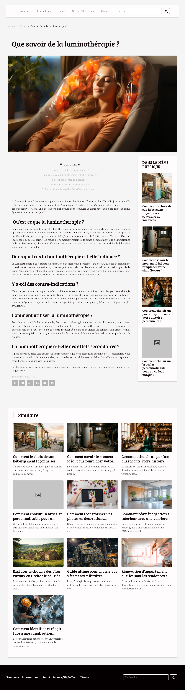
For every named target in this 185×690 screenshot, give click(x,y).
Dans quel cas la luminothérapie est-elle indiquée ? (70, 175)
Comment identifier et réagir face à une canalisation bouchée (37, 633)
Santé (62, 11)
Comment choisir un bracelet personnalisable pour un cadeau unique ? (156, 368)
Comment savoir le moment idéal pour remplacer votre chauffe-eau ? (155, 265)
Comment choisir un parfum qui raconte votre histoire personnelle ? (156, 315)
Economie (24, 11)
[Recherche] (137, 11)
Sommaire (72, 164)
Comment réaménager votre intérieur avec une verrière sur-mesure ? (145, 518)
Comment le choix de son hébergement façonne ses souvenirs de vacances (157, 213)
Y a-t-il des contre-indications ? (70, 179)
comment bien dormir (84, 243)
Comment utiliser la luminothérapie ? (70, 184)
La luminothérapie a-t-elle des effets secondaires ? (70, 189)
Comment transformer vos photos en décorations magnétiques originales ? (89, 518)
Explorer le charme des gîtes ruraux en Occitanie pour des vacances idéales (37, 576)
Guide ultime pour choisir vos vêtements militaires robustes (92, 576)
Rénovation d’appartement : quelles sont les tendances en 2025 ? (145, 576)
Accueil (12, 26)
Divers (104, 11)
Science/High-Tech (83, 11)
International (44, 11)
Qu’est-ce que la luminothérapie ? (70, 170)
